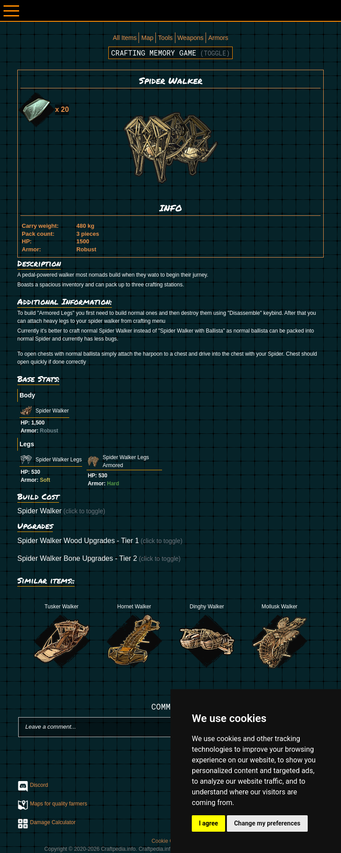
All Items (125, 37)
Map (147, 37)
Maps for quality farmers (58, 804)
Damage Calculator (53, 822)
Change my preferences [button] (267, 823)
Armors (218, 37)
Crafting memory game (170, 52)
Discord (39, 785)
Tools (165, 37)
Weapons (190, 37)
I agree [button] (208, 823)
